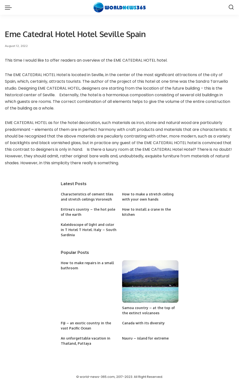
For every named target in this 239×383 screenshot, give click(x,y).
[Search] (231, 7)
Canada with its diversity (143, 323)
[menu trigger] (9, 7)
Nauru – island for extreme (145, 338)
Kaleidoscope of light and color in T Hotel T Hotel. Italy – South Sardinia (88, 229)
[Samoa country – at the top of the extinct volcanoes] (150, 281)
